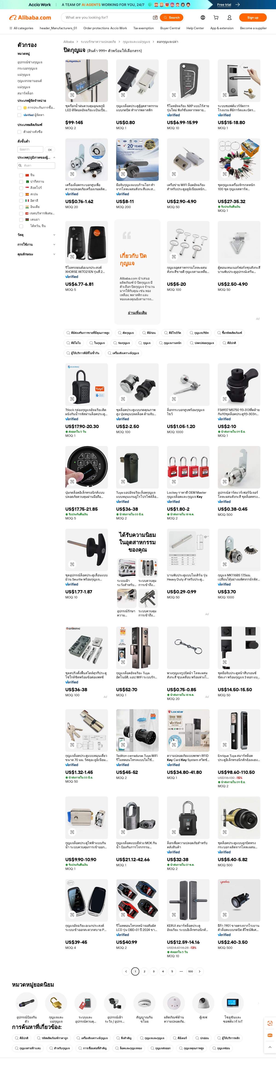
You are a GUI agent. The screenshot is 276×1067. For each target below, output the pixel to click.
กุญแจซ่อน (221, 1048)
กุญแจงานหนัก (170, 343)
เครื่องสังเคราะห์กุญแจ (123, 353)
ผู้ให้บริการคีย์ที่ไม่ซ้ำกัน (82, 353)
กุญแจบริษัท (199, 333)
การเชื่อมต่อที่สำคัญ (92, 1048)
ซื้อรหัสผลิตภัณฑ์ (229, 333)
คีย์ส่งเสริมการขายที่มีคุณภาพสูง (87, 333)
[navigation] (35, 507)
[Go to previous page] (126, 971)
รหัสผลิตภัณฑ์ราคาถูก (52, 1038)
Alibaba (68, 42)
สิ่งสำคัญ (123, 1038)
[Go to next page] (200, 971)
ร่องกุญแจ (121, 343)
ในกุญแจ (97, 343)
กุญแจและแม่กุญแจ (136, 42)
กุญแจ (144, 343)
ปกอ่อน (202, 1038)
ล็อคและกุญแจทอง (128, 1048)
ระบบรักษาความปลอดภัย (98, 42)
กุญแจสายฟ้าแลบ (28, 1048)
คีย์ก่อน (148, 333)
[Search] (171, 17)
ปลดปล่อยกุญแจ (202, 343)
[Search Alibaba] (107, 17)
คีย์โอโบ (73, 343)
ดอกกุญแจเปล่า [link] (167, 42)
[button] (155, 17)
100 (190, 971)
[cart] (216, 18)
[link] (270, 1023)
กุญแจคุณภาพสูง (191, 1048)
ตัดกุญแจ (126, 333)
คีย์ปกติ (229, 343)
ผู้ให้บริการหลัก (228, 1038)
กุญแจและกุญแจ (152, 1038)
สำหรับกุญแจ (59, 1048)
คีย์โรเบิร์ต (172, 333)
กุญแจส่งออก (160, 1048)
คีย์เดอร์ (180, 1038)
